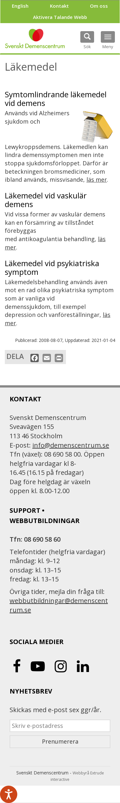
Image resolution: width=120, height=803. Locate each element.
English (20, 6)
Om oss (99, 6)
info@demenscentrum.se (70, 445)
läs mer (96, 179)
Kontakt (59, 6)
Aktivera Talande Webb (60, 17)
